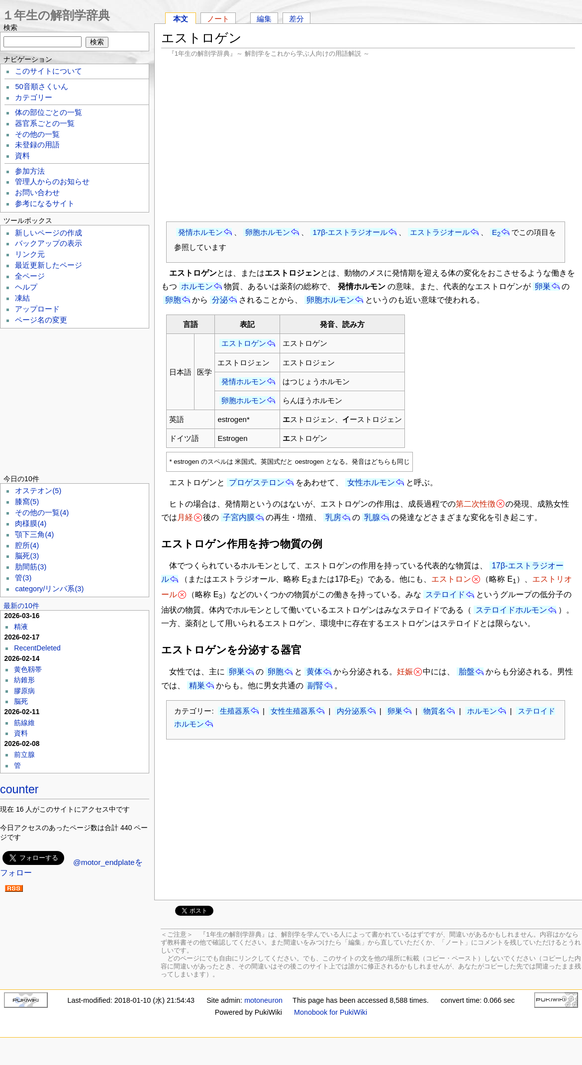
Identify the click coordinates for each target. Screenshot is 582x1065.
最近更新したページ (48, 265)
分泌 (220, 300)
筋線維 (24, 723)
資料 (22, 156)
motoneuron (263, 1000)
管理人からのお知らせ (52, 182)
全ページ (30, 276)
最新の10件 (21, 606)
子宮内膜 (239, 517)
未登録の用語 (37, 145)
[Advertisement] (368, 139)
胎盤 (467, 671)
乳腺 (372, 517)
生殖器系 (235, 711)
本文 (180, 18)
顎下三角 (34, 534)
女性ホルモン (371, 482)
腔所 (27, 545)
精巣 (197, 685)
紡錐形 (24, 680)
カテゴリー (33, 98)
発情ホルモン (200, 232)
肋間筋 (30, 567)
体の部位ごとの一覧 (48, 112)
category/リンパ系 (49, 589)
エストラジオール (440, 232)
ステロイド (445, 594)
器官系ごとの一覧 (45, 123)
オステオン (38, 491)
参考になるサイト (45, 204)
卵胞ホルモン (267, 232)
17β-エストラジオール (350, 232)
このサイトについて (48, 71)
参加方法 (30, 171)
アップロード (37, 309)
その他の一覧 (37, 134)
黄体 (314, 671)
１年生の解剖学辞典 (56, 15)
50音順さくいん (41, 87)
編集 (264, 18)
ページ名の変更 (41, 320)
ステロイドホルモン (511, 610)
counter (19, 789)
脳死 (27, 556)
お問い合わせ (37, 193)
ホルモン (197, 286)
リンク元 (30, 254)
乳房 (333, 517)
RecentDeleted (37, 648)
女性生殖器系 (293, 711)
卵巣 (543, 286)
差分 (296, 18)
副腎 (315, 685)
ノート (218, 18)
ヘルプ (26, 287)
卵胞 (173, 300)
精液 (21, 627)
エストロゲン (243, 343)
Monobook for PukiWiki (330, 1012)
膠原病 (24, 691)
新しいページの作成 (48, 233)
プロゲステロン (257, 482)
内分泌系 (352, 711)
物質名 (434, 711)
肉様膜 (30, 524)
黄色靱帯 (28, 669)
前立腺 (24, 754)
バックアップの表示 (48, 243)
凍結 (22, 298)
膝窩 (27, 502)
